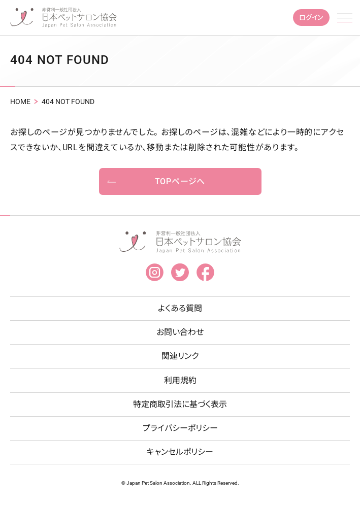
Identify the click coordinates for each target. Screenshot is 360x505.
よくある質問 (180, 308)
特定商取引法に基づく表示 (180, 404)
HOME (20, 101)
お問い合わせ (180, 332)
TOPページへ (180, 181)
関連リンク (180, 356)
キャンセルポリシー (180, 452)
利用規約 (180, 380)
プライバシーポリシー (180, 428)
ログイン (311, 17)
